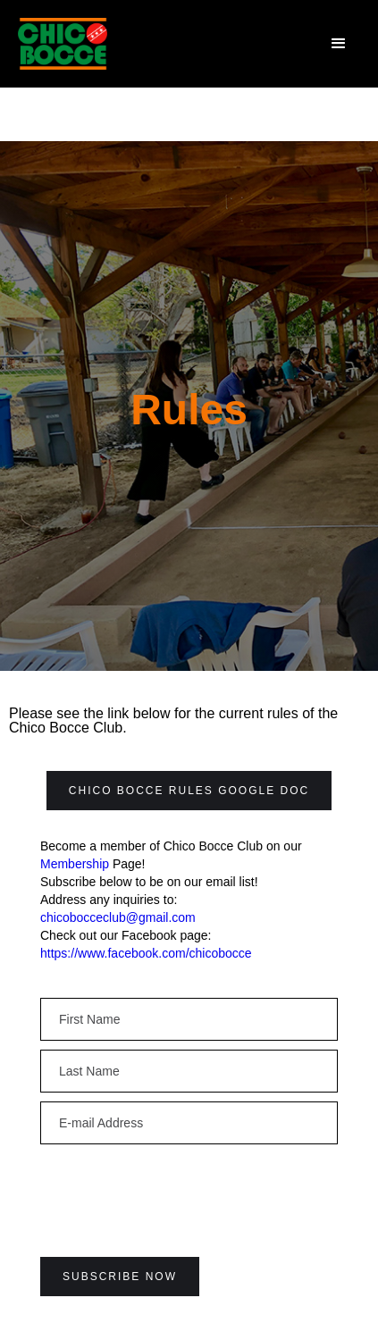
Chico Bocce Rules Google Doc (189, 790)
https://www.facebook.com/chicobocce (146, 953)
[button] (338, 43)
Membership (74, 864)
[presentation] (176, 1188)
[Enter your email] (189, 1019)
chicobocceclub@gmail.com (118, 917)
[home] (62, 44)
